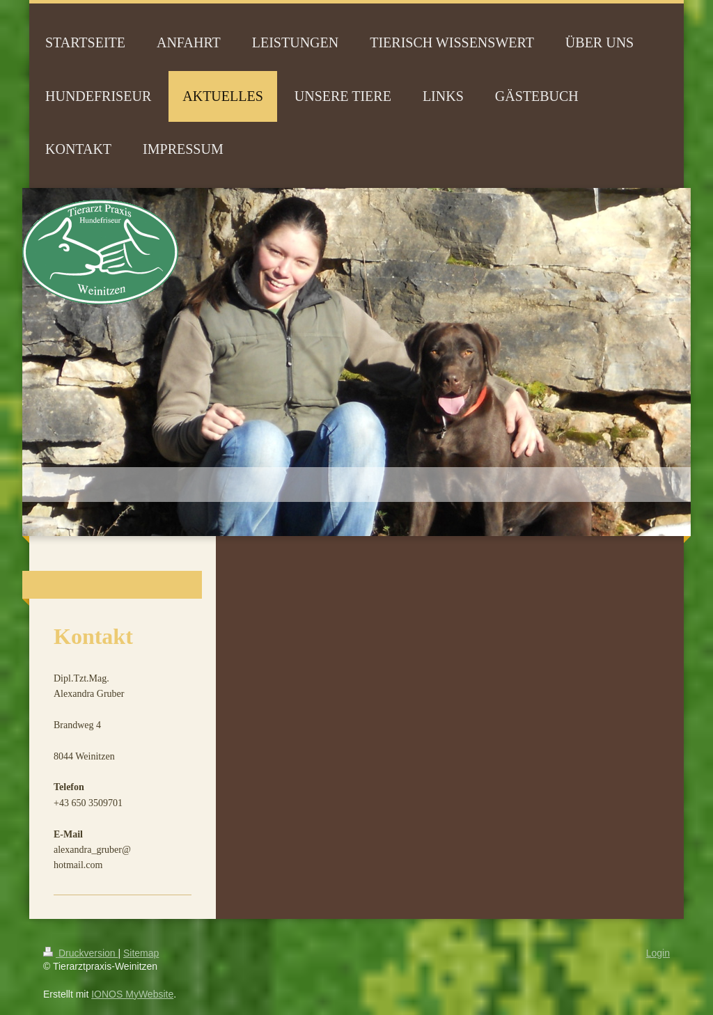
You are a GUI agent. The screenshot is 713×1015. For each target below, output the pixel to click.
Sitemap (141, 953)
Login (658, 953)
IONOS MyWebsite (132, 994)
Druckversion (80, 953)
